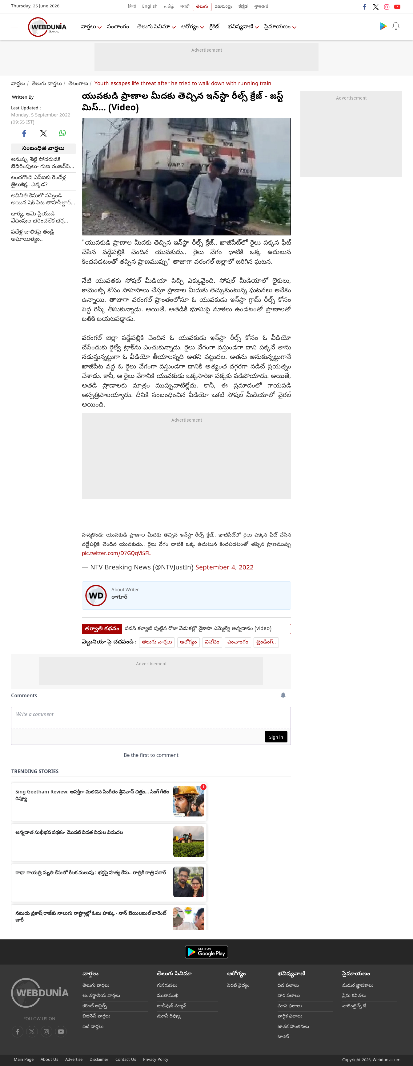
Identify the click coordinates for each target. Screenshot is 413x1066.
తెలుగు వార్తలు (47, 84)
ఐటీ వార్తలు (92, 1027)
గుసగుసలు (167, 986)
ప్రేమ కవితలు (354, 996)
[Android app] (206, 952)
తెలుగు (202, 7)
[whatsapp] (62, 133)
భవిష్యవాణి (241, 27)
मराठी (185, 7)
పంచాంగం (118, 27)
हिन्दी (132, 7)
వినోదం (212, 642)
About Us (49, 1060)
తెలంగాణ (78, 84)
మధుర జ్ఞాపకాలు (357, 986)
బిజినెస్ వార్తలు (96, 1016)
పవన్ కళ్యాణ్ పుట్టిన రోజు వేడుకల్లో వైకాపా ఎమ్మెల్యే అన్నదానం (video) (198, 629)
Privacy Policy (155, 1060)
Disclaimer (99, 1060)
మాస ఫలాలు (290, 1006)
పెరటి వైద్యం (238, 986)
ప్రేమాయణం (278, 27)
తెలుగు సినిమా (154, 27)
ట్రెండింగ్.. (266, 642)
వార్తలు (88, 27)
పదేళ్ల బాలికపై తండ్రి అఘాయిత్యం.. (32, 236)
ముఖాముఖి (167, 996)
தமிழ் (169, 7)
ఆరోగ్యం (190, 27)
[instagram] (60, 1031)
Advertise (73, 1060)
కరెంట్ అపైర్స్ (94, 1006)
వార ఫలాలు (289, 996)
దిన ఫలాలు (288, 986)
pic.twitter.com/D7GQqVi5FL (116, 553)
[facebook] (24, 133)
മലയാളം (223, 7)
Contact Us (125, 1060)
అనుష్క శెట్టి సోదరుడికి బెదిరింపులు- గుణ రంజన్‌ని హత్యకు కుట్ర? (40, 163)
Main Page (24, 1060)
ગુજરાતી (261, 7)
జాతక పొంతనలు (293, 1027)
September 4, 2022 (224, 568)
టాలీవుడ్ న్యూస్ (171, 1006)
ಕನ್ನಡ (243, 7)
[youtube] (46, 1031)
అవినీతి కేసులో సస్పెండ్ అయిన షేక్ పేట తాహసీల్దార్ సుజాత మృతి (41, 200)
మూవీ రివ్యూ (169, 1016)
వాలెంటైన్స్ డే (354, 1006)
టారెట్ (283, 1037)
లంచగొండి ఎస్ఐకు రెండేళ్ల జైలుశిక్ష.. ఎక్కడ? (38, 182)
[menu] (17, 27)
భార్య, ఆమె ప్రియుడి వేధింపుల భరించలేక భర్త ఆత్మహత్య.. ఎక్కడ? (37, 218)
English (150, 7)
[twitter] (43, 133)
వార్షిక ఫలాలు (290, 1016)
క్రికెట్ (215, 27)
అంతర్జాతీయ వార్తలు (101, 996)
